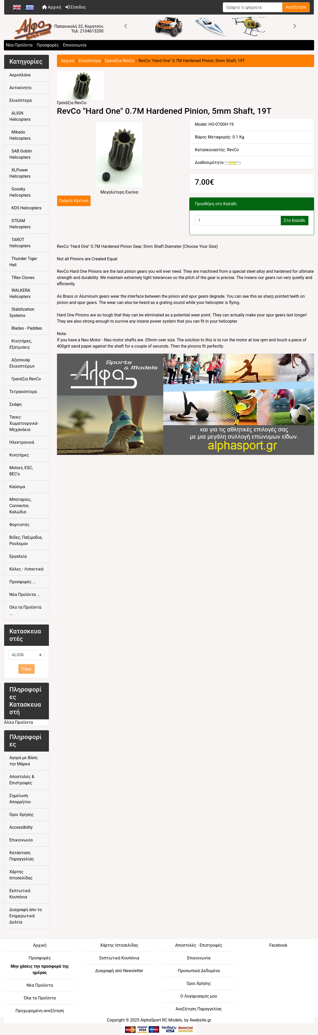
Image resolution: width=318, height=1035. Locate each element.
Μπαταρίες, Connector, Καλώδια (20, 505)
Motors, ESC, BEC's (21, 470)
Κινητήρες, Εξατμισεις (20, 344)
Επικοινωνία (74, 45)
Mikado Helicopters (20, 135)
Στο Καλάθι (294, 220)
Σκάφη (15, 404)
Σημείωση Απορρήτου (20, 798)
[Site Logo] (55, 29)
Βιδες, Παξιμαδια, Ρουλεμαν (25, 540)
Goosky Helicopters (20, 192)
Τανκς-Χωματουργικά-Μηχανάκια (23, 423)
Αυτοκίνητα (20, 87)
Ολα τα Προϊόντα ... (25, 610)
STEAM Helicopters (20, 223)
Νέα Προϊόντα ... (24, 594)
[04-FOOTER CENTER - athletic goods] (185, 403)
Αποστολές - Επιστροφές (198, 945)
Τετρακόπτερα (23, 391)
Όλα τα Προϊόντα (40, 998)
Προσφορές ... (22, 581)
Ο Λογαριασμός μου (198, 996)
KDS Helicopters (25, 207)
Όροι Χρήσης (21, 814)
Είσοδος (75, 7)
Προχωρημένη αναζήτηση (39, 1010)
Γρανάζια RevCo (119, 60)
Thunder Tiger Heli (23, 261)
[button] (126, 26)
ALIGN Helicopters (20, 116)
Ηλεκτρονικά (21, 442)
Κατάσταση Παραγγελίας (21, 855)
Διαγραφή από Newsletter (119, 970)
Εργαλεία (18, 556)
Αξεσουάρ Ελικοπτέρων (22, 363)
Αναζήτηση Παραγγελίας (199, 1008)
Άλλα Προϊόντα (18, 722)
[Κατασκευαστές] (26, 655)
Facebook (278, 945)
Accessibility (21, 827)
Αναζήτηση (295, 7)
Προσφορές (48, 45)
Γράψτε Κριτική (73, 200)
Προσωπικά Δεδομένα (199, 970)
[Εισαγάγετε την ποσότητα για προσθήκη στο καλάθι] (238, 220)
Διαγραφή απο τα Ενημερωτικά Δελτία (25, 916)
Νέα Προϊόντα (19, 45)
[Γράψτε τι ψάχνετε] (252, 7)
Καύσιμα (17, 486)
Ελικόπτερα (90, 60)
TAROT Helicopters (20, 242)
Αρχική (51, 7)
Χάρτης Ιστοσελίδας (21, 874)
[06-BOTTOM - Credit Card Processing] (159, 1028)
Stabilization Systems (21, 312)
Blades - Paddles (25, 328)
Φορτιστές (19, 524)
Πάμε (26, 668)
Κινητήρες (19, 455)
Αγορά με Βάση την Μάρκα (23, 760)
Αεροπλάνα (19, 74)
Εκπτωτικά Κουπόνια (19, 893)
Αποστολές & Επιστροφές (21, 779)
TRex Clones (22, 277)
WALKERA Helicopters (20, 293)
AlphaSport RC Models (161, 1020)
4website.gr (200, 1020)
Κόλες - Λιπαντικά (26, 569)
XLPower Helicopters (20, 173)
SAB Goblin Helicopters (20, 154)
